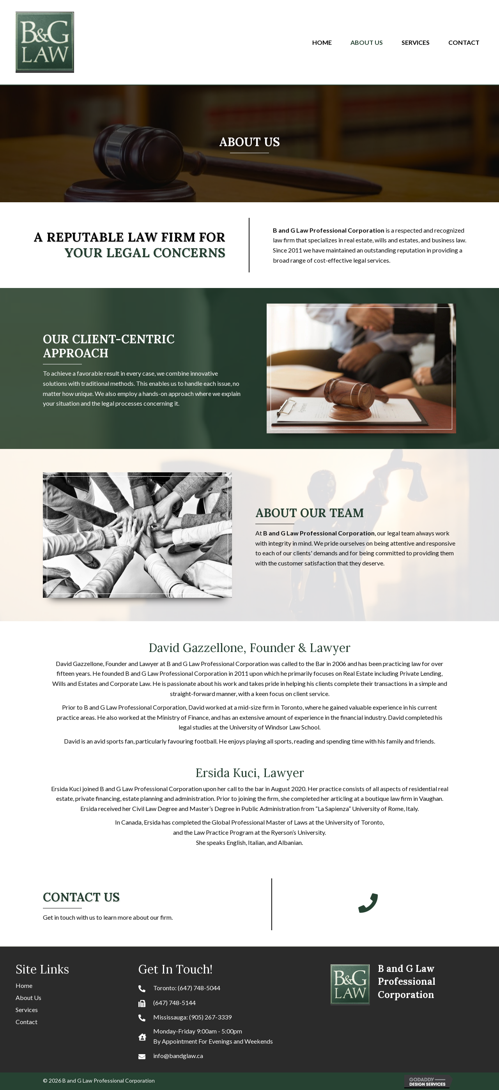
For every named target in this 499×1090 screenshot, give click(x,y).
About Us (28, 997)
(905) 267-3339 (210, 1017)
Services (27, 1009)
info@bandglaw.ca (178, 1055)
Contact (26, 1021)
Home (24, 985)
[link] (325, 41)
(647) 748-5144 (174, 1002)
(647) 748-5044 (199, 987)
